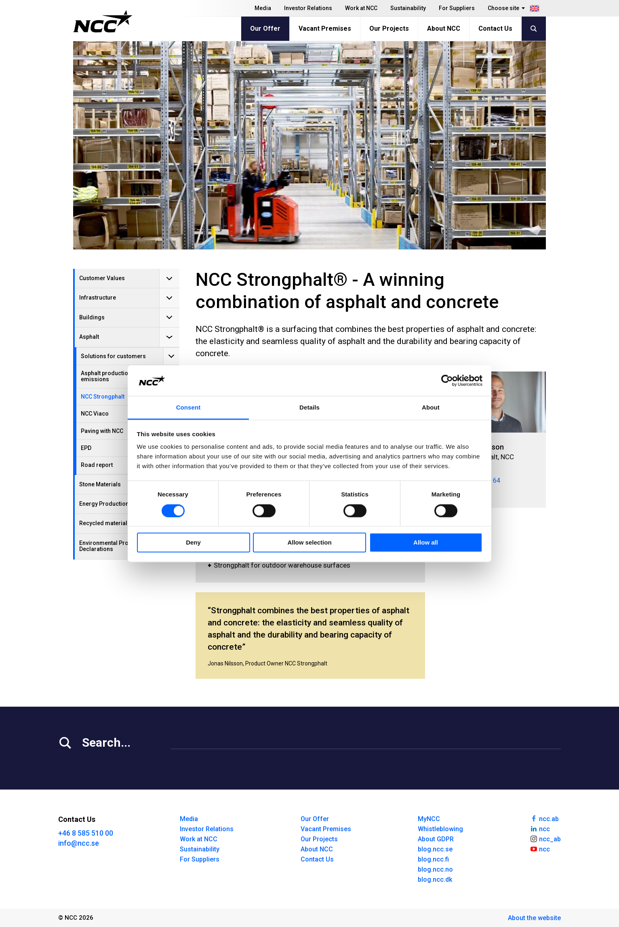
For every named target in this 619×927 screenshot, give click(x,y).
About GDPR (436, 839)
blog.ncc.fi (433, 859)
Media (263, 8)
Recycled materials (105, 523)
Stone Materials (100, 484)
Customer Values (102, 278)
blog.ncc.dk (435, 879)
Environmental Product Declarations (109, 546)
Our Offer (265, 28)
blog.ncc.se (435, 849)
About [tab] (431, 407)
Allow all (425, 542)
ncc (540, 828)
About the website (534, 918)
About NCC (443, 28)
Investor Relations (308, 8)
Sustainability (408, 8)
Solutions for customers (113, 356)
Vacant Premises (325, 28)
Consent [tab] (188, 407)
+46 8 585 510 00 (85, 833)
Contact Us (495, 28)
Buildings (92, 317)
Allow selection (309, 542)
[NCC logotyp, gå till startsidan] (103, 21)
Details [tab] (309, 407)
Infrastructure (97, 297)
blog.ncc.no (435, 869)
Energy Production (104, 503)
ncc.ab (544, 818)
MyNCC (429, 819)
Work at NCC (361, 8)
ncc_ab (545, 838)
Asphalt (89, 337)
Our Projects (389, 28)
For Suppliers (457, 8)
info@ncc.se (78, 843)
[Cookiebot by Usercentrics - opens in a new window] (447, 380)
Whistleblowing (440, 829)
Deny (193, 542)
